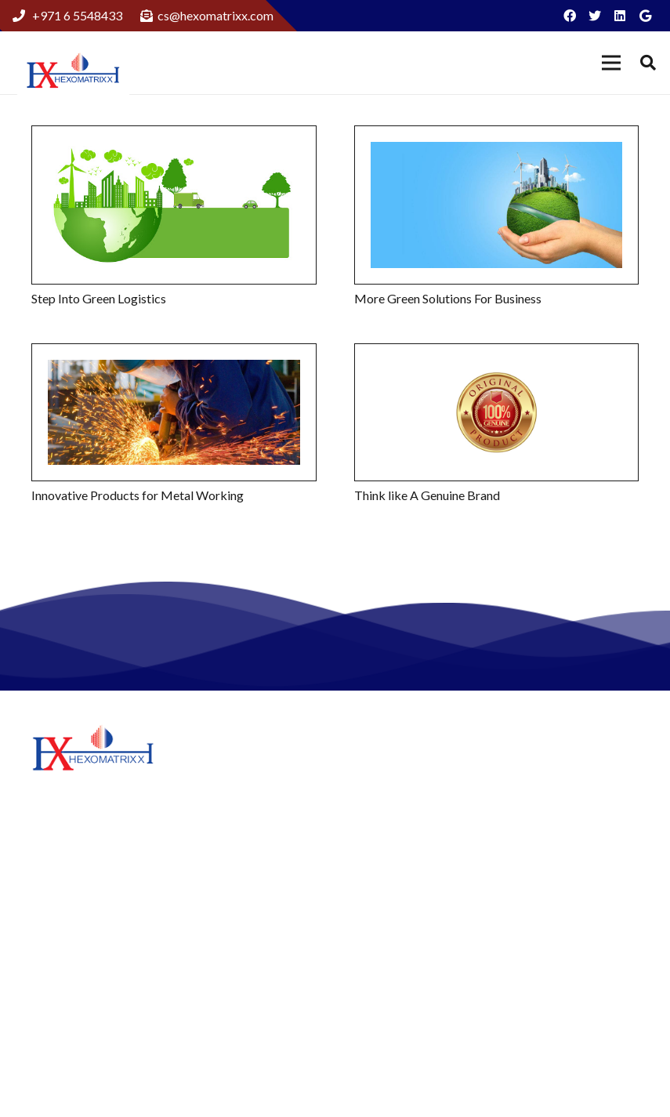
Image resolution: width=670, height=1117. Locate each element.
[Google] (644, 15)
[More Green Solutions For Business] (497, 205)
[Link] (73, 72)
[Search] (648, 63)
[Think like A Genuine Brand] (497, 412)
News (370, 895)
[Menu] (611, 62)
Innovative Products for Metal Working (137, 495)
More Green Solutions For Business (447, 298)
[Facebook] (569, 15)
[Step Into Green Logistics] (174, 205)
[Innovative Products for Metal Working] (174, 412)
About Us (380, 764)
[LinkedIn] (619, 15)
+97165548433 (602, 950)
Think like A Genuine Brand (427, 495)
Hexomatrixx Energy (409, 871)
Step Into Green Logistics (98, 298)
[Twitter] (594, 15)
